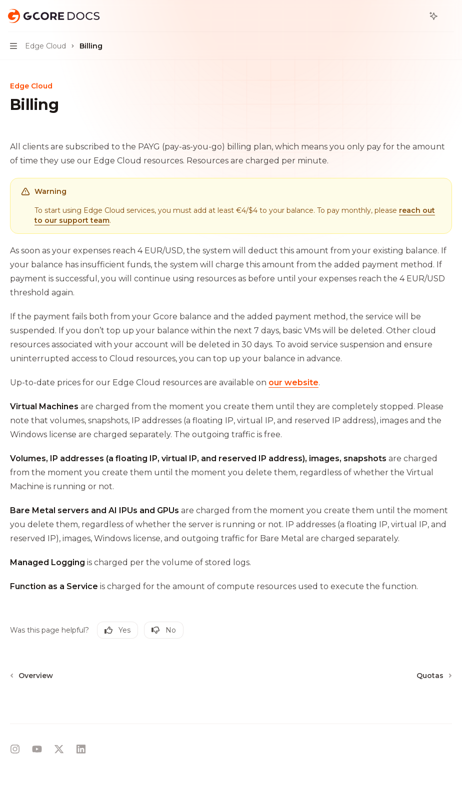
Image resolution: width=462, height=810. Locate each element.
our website (293, 382)
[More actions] (449, 16)
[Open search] (415, 16)
